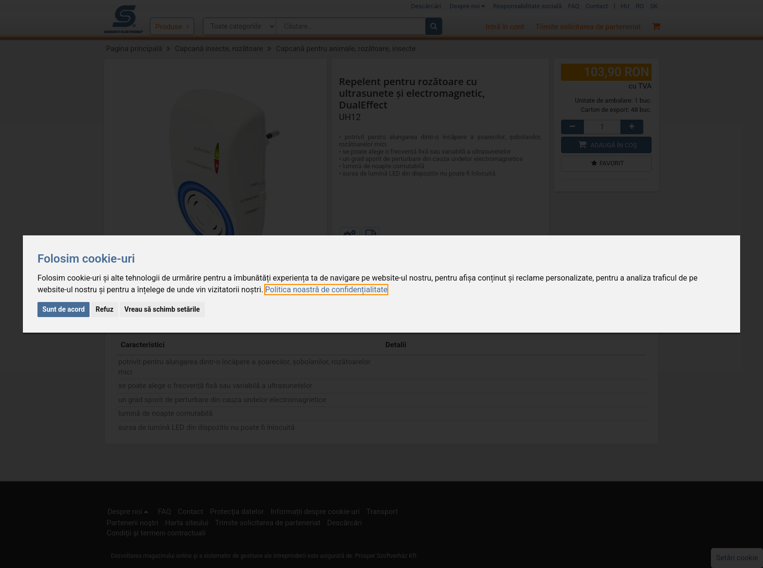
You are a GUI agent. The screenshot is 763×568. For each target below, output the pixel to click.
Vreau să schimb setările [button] (162, 309)
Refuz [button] (105, 309)
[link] (326, 289)
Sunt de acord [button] (63, 309)
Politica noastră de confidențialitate (326, 289)
